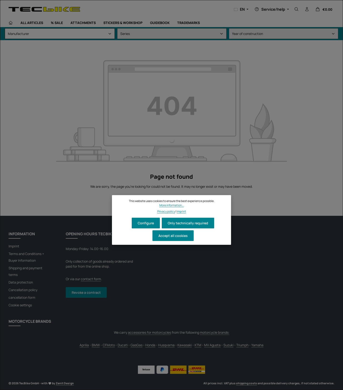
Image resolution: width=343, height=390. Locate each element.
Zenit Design (65, 383)
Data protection (21, 282)
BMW (96, 345)
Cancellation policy (23, 290)
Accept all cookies (173, 235)
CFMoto (109, 345)
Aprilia (84, 345)
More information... (171, 205)
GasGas (136, 345)
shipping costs (246, 383)
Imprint (14, 246)
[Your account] (307, 9)
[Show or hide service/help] (271, 9)
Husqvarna (166, 345)
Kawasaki (184, 345)
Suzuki (228, 345)
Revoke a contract (86, 292)
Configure (146, 223)
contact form (91, 279)
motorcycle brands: (214, 332)
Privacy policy (166, 211)
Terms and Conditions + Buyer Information (26, 257)
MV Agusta (212, 345)
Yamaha (257, 345)
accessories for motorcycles (149, 332)
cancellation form (22, 297)
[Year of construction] (283, 33)
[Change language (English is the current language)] (241, 9)
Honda (150, 345)
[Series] (172, 33)
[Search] (296, 9)
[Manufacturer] (60, 33)
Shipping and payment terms (25, 271)
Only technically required (188, 223)
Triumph (242, 345)
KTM (198, 345)
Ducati (123, 345)
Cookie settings (20, 305)
